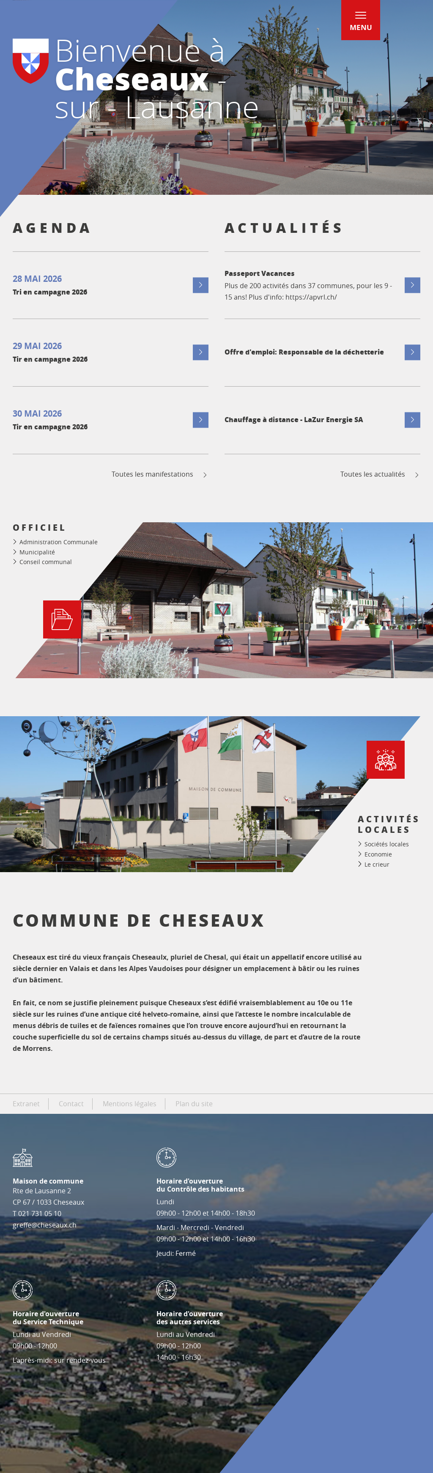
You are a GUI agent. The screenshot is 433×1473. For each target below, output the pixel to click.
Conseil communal (45, 562)
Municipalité (37, 552)
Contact (71, 1103)
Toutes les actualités (380, 474)
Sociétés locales (386, 844)
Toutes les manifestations (160, 474)
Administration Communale (58, 542)
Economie (378, 854)
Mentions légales (129, 1103)
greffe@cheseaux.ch (45, 1225)
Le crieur (376, 864)
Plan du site (194, 1103)
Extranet (26, 1103)
